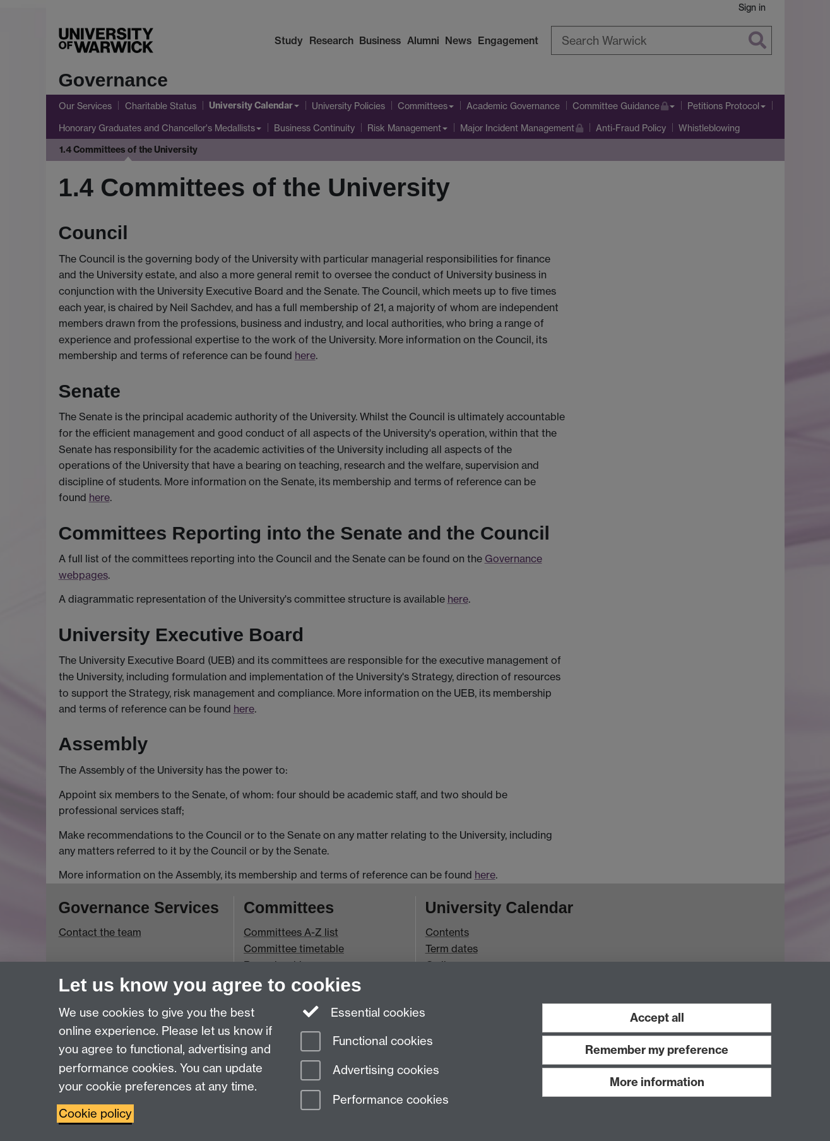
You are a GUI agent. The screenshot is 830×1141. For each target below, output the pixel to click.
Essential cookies (363, 1011)
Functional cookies (366, 1042)
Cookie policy (95, 1113)
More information (657, 1082)
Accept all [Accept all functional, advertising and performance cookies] (657, 1017)
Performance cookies (374, 1101)
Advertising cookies (369, 1071)
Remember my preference (656, 1050)
